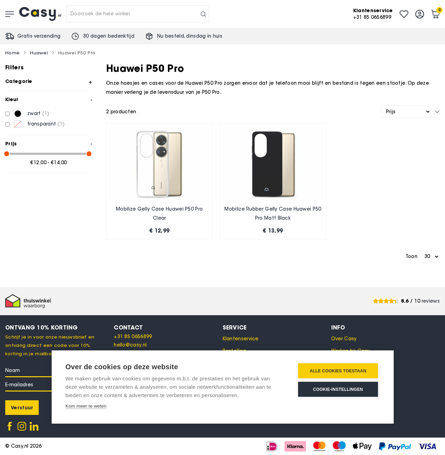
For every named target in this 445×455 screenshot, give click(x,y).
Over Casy (344, 339)
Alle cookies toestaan (338, 371)
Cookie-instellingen (338, 389)
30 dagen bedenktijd (108, 36)
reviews (431, 301)
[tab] (168, 327)
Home (12, 52)
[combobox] (137, 14)
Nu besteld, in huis (189, 36)
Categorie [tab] (18, 81)
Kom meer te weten (86, 406)
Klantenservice (241, 339)
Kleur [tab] (12, 99)
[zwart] (7, 114)
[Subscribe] (22, 407)
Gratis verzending (38, 36)
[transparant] (7, 124)
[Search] (203, 14)
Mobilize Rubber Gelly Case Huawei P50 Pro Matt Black (272, 213)
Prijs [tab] (11, 144)
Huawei (39, 52)
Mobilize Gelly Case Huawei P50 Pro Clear (159, 213)
